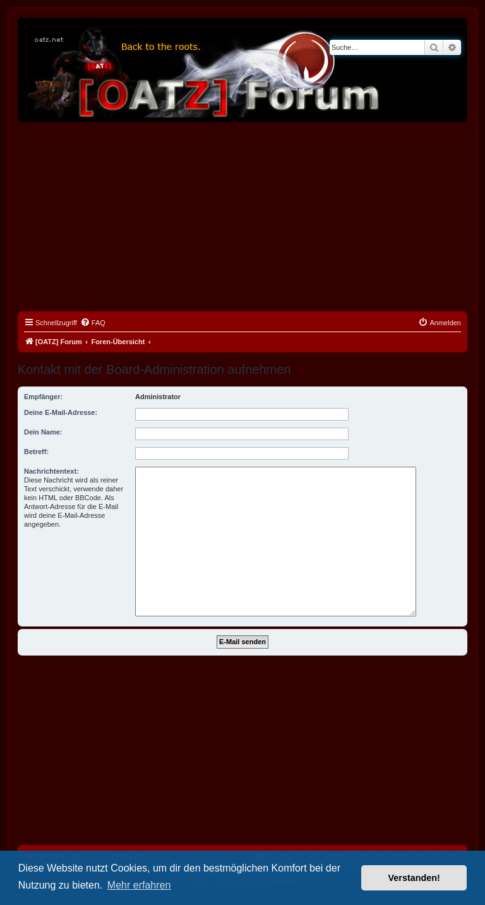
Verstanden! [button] (414, 878)
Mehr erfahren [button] (139, 885)
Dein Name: (43, 432)
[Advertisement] (242, 216)
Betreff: (36, 451)
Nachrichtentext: (51, 471)
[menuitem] (92, 322)
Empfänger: (43, 396)
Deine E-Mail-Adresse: (60, 412)
